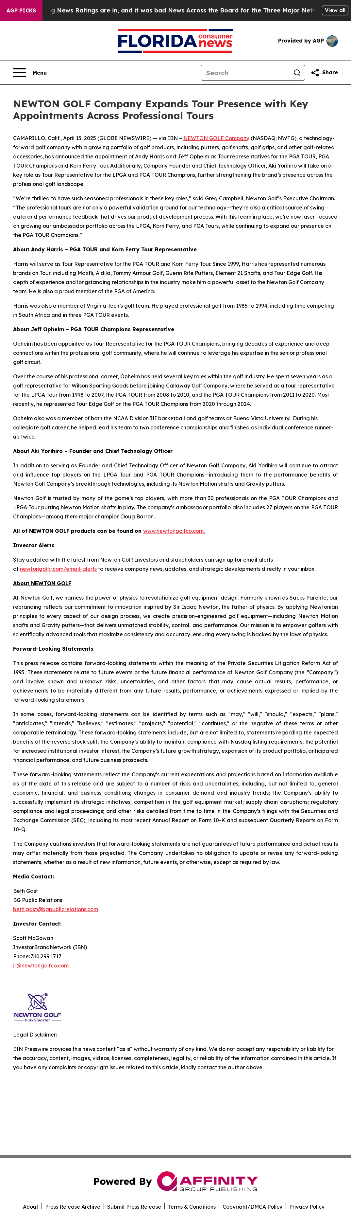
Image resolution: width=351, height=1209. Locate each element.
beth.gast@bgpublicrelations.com (55, 909)
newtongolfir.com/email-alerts (58, 569)
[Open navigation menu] (30, 72)
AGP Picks (21, 10)
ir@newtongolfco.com (41, 965)
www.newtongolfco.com (173, 531)
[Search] (245, 72)
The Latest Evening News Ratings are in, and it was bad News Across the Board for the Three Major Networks (174, 10)
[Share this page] (324, 72)
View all (335, 10)
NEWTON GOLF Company (216, 138)
